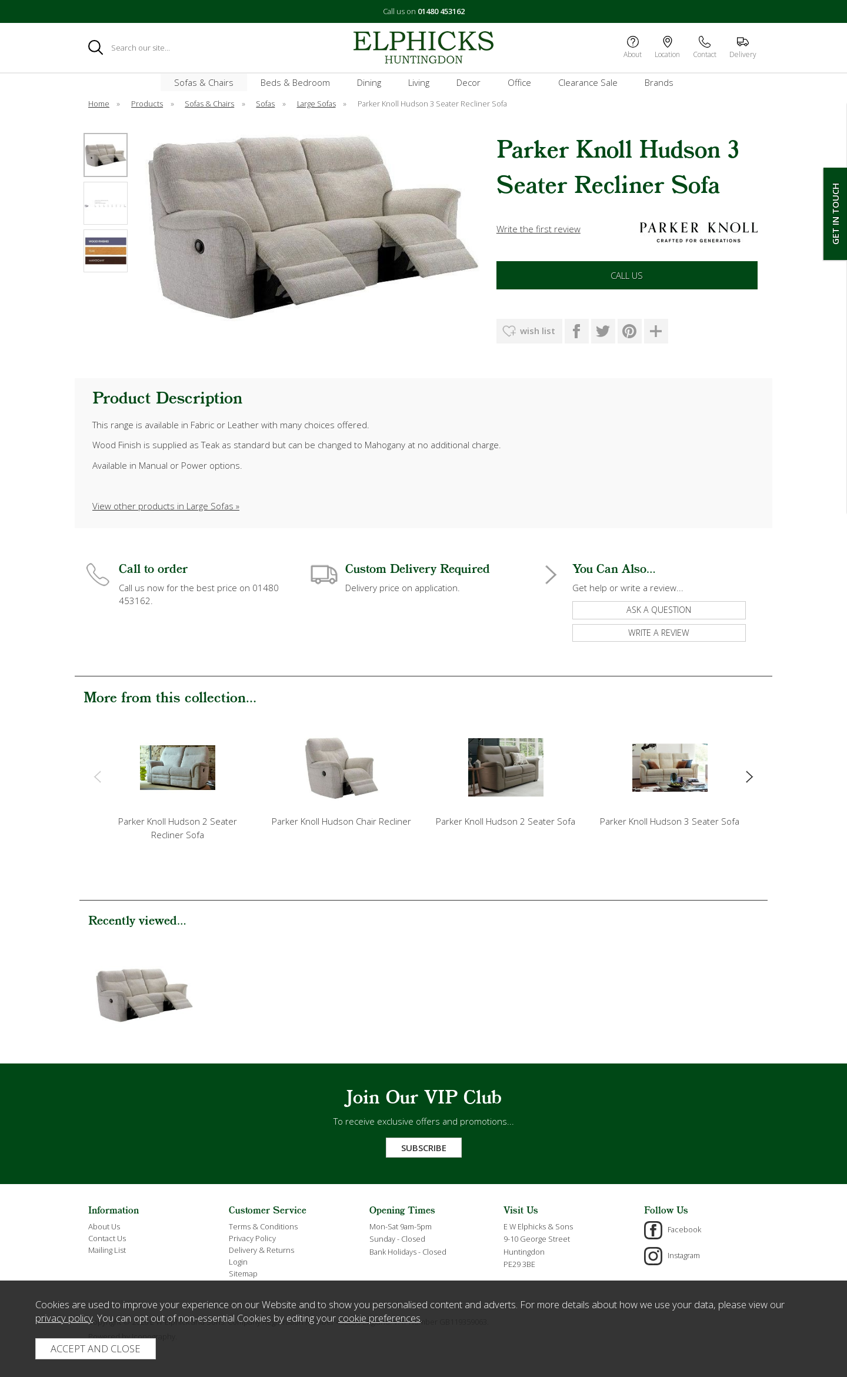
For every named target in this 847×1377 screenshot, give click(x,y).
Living (418, 82)
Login (238, 1261)
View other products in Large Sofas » (165, 506)
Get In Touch (835, 214)
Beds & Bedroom (295, 82)
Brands (659, 82)
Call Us (627, 275)
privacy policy (64, 1318)
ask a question (658, 609)
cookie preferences (379, 1318)
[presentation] (97, 776)
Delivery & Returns (261, 1250)
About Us (104, 1226)
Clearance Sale (588, 82)
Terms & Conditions (263, 1226)
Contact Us (107, 1238)
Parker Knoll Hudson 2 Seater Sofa (505, 821)
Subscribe (423, 1147)
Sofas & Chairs (204, 82)
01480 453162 (441, 11)
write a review (658, 632)
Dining (369, 82)
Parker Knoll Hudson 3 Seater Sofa (669, 821)
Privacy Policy (252, 1238)
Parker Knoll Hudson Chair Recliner (341, 821)
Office (519, 82)
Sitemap (243, 1273)
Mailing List (107, 1250)
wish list (537, 330)
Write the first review (538, 229)
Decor (468, 82)
